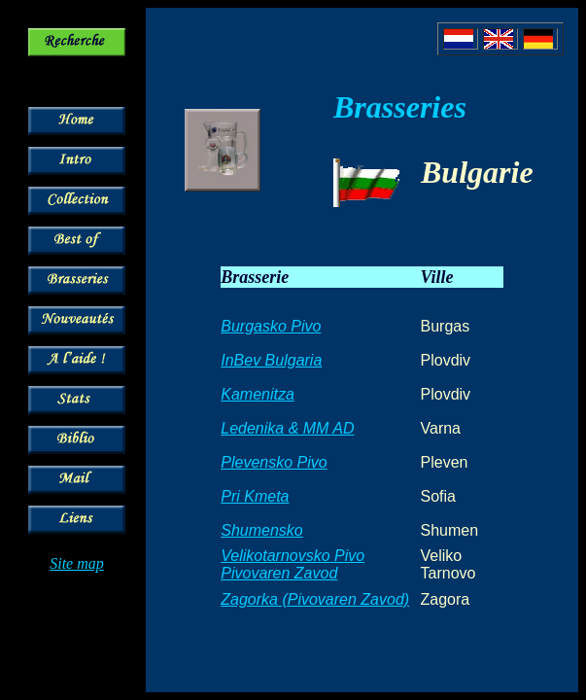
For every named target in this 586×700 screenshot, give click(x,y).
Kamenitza (257, 394)
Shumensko (262, 530)
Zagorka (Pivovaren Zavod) (315, 599)
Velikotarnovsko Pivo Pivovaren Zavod (292, 564)
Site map (77, 563)
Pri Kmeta (255, 496)
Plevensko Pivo (274, 462)
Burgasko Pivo (271, 326)
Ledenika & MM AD (287, 428)
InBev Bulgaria (271, 360)
